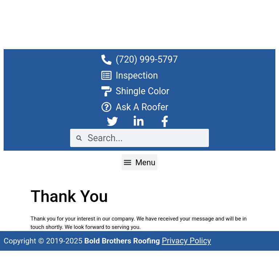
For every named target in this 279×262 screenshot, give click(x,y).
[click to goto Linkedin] (139, 121)
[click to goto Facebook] (166, 121)
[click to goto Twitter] (113, 121)
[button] (139, 162)
